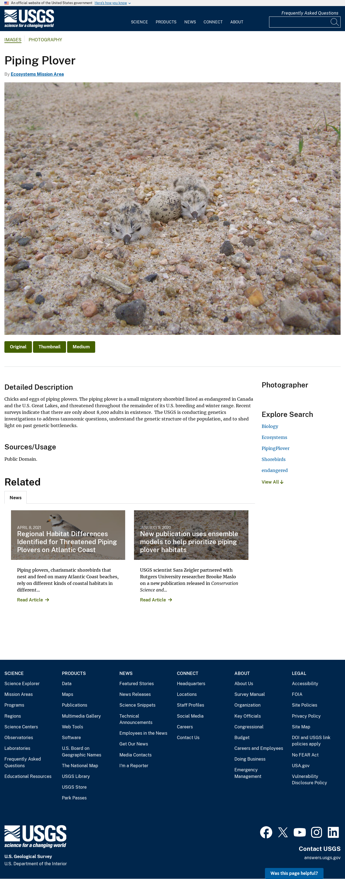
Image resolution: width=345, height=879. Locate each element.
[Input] (305, 22)
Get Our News (133, 744)
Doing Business (249, 759)
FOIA (297, 694)
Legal (299, 673)
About (236, 22)
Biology (270, 426)
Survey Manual (249, 694)
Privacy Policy (306, 716)
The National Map (80, 765)
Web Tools (72, 726)
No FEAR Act (305, 755)
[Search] (335, 22)
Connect (213, 22)
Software (71, 737)
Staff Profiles (190, 705)
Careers (185, 726)
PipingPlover (275, 448)
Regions (12, 716)
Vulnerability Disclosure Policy (309, 780)
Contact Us (188, 737)
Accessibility (305, 683)
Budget (242, 737)
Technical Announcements (135, 719)
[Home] (29, 26)
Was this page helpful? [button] (294, 873)
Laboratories (17, 748)
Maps (67, 694)
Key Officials (247, 716)
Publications (74, 705)
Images (12, 39)
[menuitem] (139, 18)
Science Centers (21, 726)
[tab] (15, 497)
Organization (247, 705)
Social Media (190, 716)
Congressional (249, 726)
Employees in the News (143, 733)
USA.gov (301, 765)
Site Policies (304, 705)
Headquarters (191, 683)
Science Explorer (22, 683)
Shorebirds (274, 459)
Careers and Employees (258, 748)
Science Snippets (137, 705)
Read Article (30, 600)
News (190, 22)
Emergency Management (247, 773)
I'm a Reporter (133, 765)
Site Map (301, 726)
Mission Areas (18, 694)
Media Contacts (135, 755)
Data (67, 683)
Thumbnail (50, 346)
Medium (81, 346)
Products (166, 22)
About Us (243, 683)
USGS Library (76, 776)
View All (272, 482)
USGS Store (74, 787)
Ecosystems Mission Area (37, 74)
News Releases (135, 694)
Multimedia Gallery (81, 716)
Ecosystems (274, 437)
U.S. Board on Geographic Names (81, 752)
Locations (187, 694)
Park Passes (74, 798)
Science (139, 22)
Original (18, 346)
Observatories (18, 737)
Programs (14, 705)
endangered (275, 470)
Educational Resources (27, 776)
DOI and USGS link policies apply (311, 741)
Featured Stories (136, 683)
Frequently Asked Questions (309, 13)
